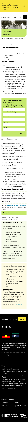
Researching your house (19, 38)
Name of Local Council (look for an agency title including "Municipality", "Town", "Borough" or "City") (13, 106)
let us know (19, 304)
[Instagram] (10, 327)
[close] (24, 6)
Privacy (17, 402)
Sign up (22, 319)
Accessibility (4, 402)
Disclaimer (4, 408)
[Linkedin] (6, 327)
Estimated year (7, 117)
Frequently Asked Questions (9, 219)
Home (2, 38)
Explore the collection (9, 38)
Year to (5, 127)
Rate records (3, 40)
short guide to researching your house (16, 205)
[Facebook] (2, 327)
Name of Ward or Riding (9, 112)
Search (21, 133)
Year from (5, 122)
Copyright (4, 405)
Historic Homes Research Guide (10, 217)
